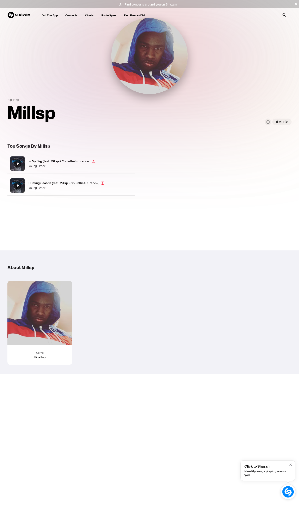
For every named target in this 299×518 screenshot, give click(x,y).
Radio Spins (109, 15)
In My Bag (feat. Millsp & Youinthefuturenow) (59, 161)
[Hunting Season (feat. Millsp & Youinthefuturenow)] (71, 185)
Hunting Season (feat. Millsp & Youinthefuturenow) (64, 183)
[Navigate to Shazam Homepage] (20, 15)
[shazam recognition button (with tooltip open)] (288, 492)
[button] (296, 4)
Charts (89, 15)
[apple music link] (282, 122)
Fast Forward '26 (134, 15)
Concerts (71, 15)
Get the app (50, 15)
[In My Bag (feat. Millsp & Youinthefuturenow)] (71, 164)
